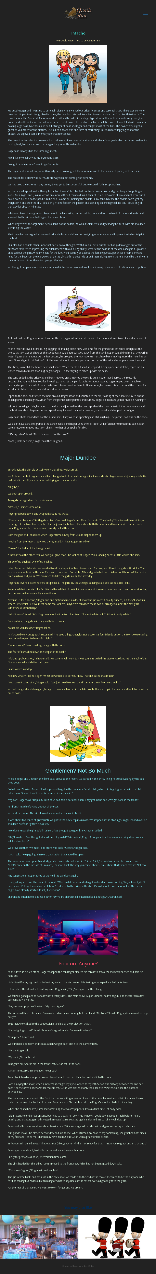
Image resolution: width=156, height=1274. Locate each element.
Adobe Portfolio (85, 1266)
